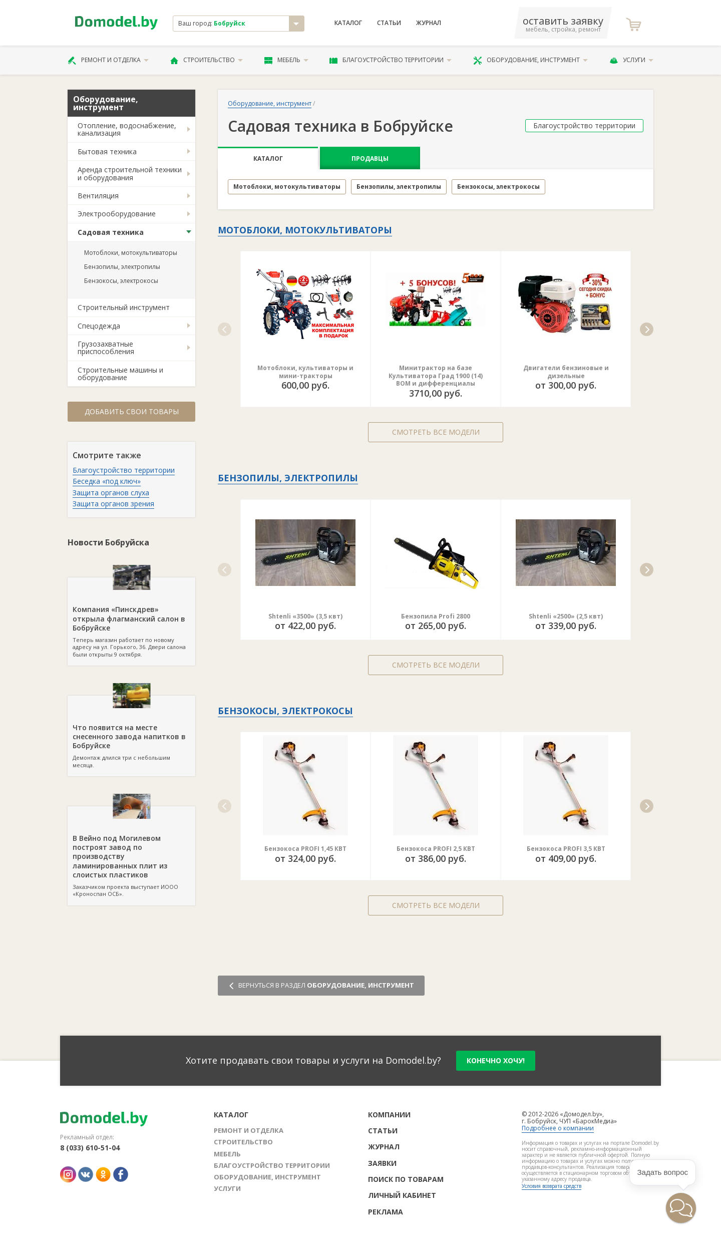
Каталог (348, 23)
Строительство (206, 60)
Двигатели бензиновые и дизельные (566, 372)
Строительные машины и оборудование (120, 373)
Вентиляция (98, 195)
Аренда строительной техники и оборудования (130, 173)
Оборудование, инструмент (530, 60)
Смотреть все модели (436, 432)
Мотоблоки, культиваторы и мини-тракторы (305, 372)
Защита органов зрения (113, 503)
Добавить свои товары (132, 411)
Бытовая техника (107, 151)
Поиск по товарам (406, 1179)
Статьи (389, 23)
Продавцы (370, 158)
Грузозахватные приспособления (106, 347)
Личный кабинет (402, 1195)
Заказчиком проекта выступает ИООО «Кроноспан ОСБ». (131, 851)
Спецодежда (99, 326)
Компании (389, 1114)
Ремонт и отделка (108, 60)
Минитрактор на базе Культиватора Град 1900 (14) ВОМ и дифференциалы (436, 376)
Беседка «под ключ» (107, 481)
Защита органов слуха (111, 492)
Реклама (385, 1211)
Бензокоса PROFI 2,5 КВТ (436, 848)
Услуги (631, 60)
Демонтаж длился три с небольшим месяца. (131, 732)
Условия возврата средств (551, 1185)
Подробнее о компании (558, 1128)
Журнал (428, 23)
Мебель (286, 60)
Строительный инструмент (124, 307)
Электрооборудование (117, 213)
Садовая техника (111, 232)
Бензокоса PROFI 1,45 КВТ (305, 848)
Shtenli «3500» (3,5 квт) (305, 616)
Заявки (382, 1163)
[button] (224, 329)
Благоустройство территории (390, 60)
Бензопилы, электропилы (122, 266)
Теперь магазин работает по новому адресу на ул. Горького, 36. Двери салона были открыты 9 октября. (131, 617)
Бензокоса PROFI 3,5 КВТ (566, 848)
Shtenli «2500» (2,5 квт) (566, 616)
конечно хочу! (496, 1060)
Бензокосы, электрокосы (121, 280)
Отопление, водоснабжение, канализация (127, 129)
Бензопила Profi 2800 (435, 616)
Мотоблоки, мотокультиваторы (130, 252)
